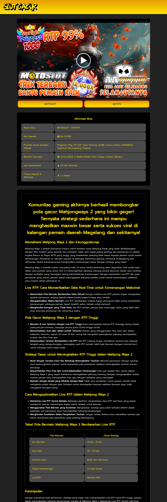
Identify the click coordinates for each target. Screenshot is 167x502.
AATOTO (116, 104)
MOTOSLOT (50, 104)
